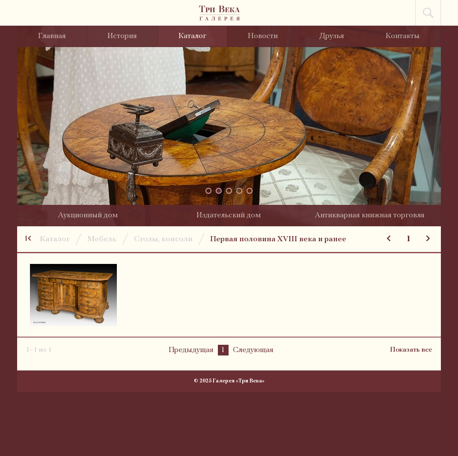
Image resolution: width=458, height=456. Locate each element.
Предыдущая (191, 350)
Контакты (402, 36)
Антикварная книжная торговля (370, 215)
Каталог (192, 36)
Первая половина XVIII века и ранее (278, 239)
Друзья (331, 36)
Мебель (101, 239)
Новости (263, 36)
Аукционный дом (88, 215)
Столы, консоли (163, 239)
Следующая (253, 350)
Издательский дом (228, 215)
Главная (52, 36)
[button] (208, 191)
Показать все (411, 349)
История (122, 36)
